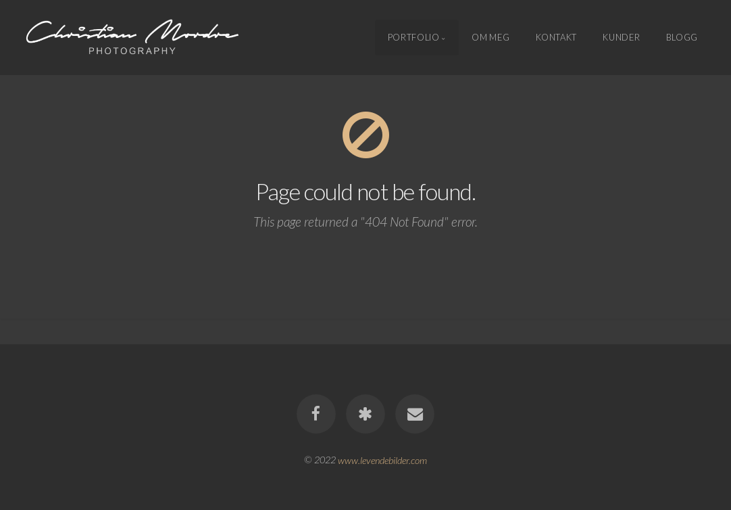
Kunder (621, 37)
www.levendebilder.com (382, 459)
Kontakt (556, 37)
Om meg (490, 37)
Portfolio (414, 37)
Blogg (682, 37)
